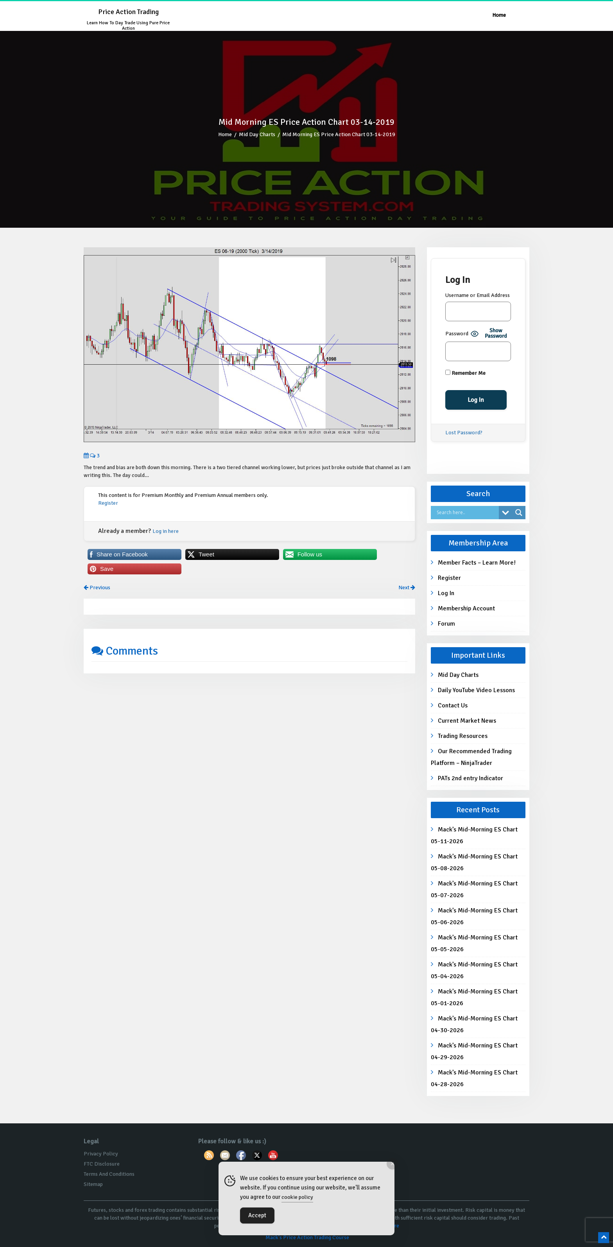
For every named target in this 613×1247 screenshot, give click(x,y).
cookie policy (297, 1197)
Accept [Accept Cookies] (257, 1215)
